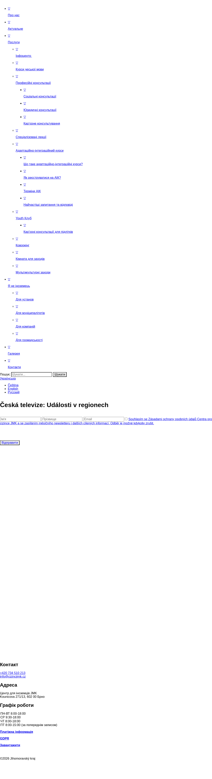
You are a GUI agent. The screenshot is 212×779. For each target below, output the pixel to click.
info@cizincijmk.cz (13, 676)
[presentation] (30, 432)
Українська (8, 378)
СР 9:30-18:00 (106, 717)
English (13, 388)
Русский (13, 392)
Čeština (13, 385)
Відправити (10, 442)
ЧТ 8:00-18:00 (106, 721)
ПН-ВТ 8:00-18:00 (106, 714)
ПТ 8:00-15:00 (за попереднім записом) (106, 725)
